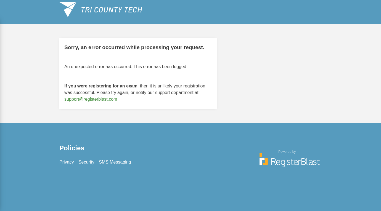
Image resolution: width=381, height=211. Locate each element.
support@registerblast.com (90, 99)
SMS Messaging (115, 162)
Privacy (66, 162)
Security (86, 162)
